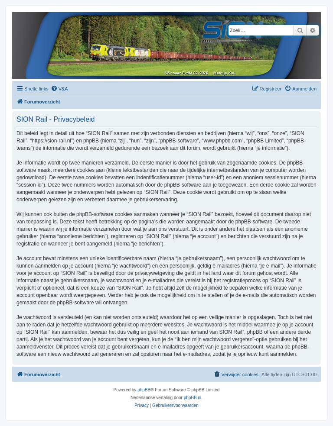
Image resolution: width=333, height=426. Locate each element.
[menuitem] (59, 89)
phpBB (143, 389)
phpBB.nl (193, 397)
